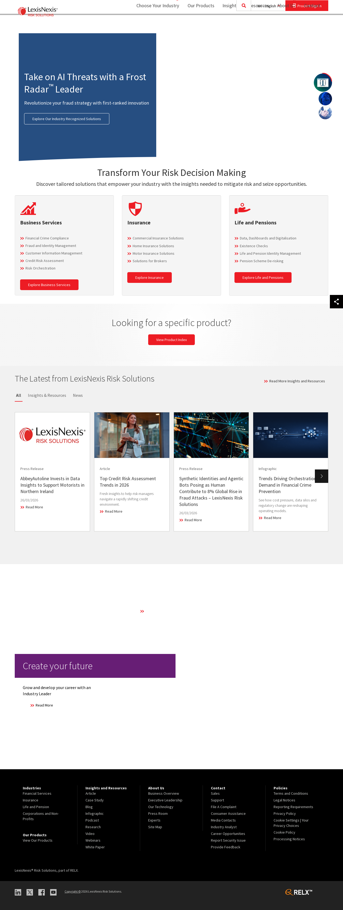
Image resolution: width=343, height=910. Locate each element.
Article (90, 793)
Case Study (94, 800)
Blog (89, 806)
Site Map (155, 826)
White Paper (95, 847)
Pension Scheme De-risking (262, 260)
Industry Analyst (224, 826)
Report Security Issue (228, 840)
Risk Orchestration (40, 268)
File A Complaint (223, 806)
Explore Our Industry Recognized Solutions (66, 118)
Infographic (94, 813)
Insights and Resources (242, 26)
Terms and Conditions (291, 793)
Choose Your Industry (150, 26)
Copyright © (73, 891)
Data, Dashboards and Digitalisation (268, 238)
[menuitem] (197, 26)
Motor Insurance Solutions (153, 253)
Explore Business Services (49, 284)
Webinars (92, 840)
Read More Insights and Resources (297, 381)
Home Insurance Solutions (153, 245)
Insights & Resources (47, 395)
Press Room (158, 813)
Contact (312, 26)
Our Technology (160, 806)
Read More (34, 507)
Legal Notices (284, 800)
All (18, 395)
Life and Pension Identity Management (270, 253)
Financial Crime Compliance (47, 238)
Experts (154, 820)
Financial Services (37, 793)
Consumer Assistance (228, 813)
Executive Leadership (165, 800)
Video (90, 833)
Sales (215, 793)
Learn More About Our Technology (173, 611)
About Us (283, 26)
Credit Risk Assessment (44, 260)
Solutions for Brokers (150, 260)
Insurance (30, 800)
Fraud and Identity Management (50, 245)
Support (217, 800)
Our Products (197, 26)
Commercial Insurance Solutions (158, 238)
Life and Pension (36, 806)
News (78, 395)
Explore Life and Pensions (263, 277)
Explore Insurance (149, 277)
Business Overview (163, 793)
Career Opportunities (228, 833)
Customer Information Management (53, 253)
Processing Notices (289, 839)
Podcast (92, 820)
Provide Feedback (225, 847)
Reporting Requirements (293, 806)
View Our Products (38, 840)
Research (93, 826)
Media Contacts (223, 820)
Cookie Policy (284, 832)
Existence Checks (254, 245)
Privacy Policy (285, 813)
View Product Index (171, 339)
